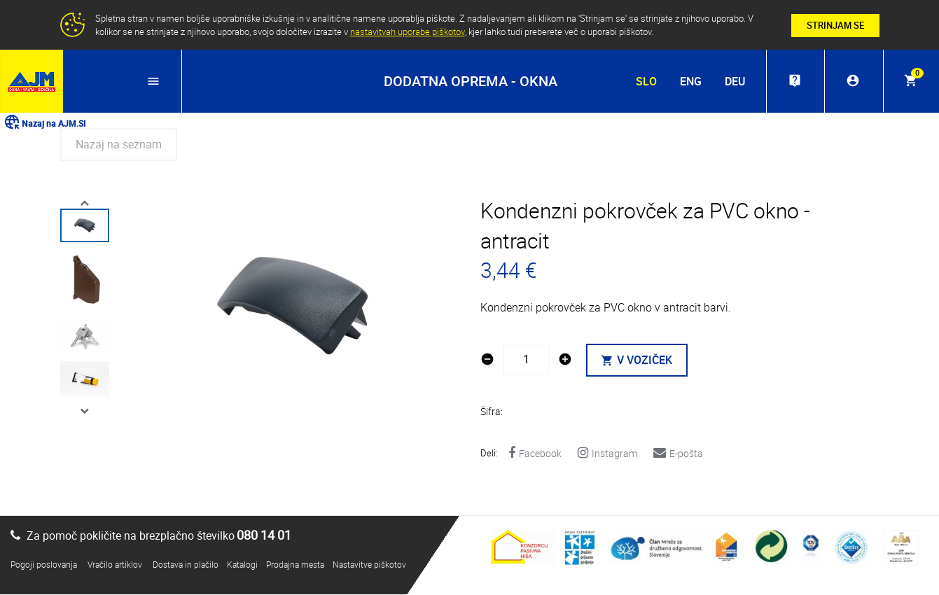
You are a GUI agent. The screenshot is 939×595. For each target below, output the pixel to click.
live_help (793, 81)
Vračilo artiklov (115, 564)
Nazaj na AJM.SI (44, 123)
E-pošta (678, 454)
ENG (689, 81)
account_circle (852, 81)
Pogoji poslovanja (44, 564)
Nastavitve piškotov (369, 564)
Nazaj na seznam (119, 145)
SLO (644, 81)
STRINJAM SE (835, 25)
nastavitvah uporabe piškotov (407, 31)
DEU (733, 81)
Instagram (607, 454)
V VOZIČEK (637, 361)
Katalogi (242, 564)
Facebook (535, 454)
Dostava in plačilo (185, 564)
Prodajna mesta (295, 564)
